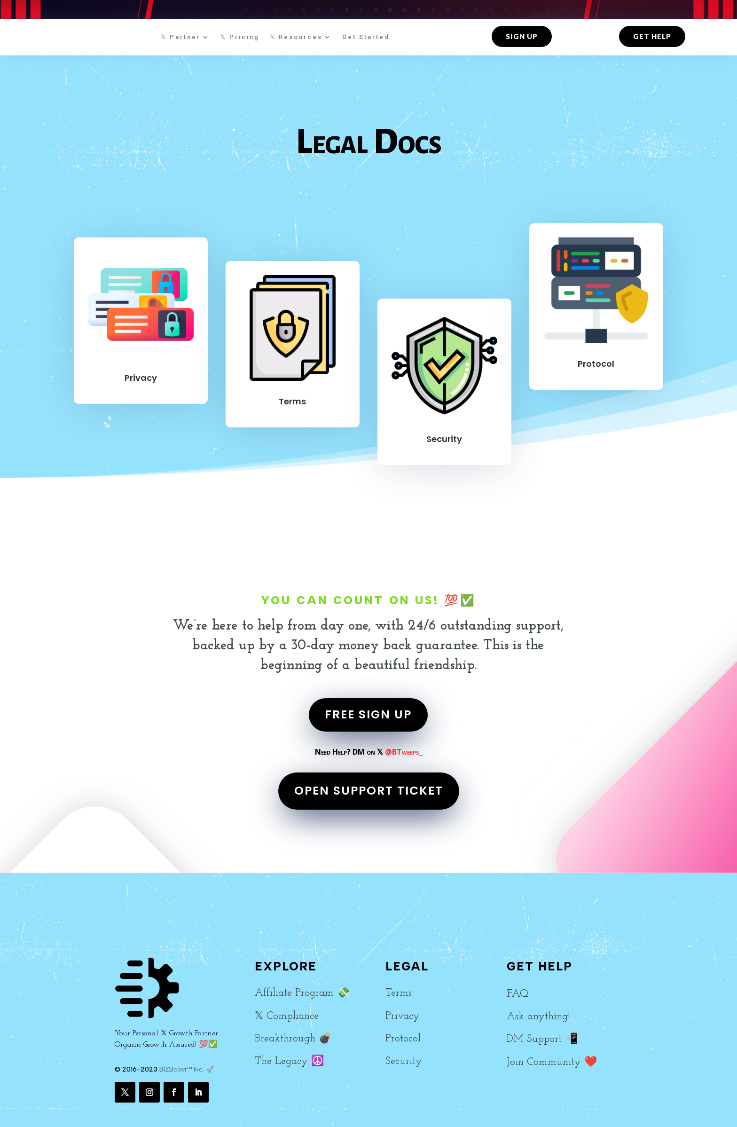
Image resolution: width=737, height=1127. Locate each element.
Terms (292, 401)
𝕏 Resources (296, 36)
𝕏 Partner (181, 36)
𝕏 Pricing (239, 36)
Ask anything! (538, 1016)
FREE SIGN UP (368, 714)
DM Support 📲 (542, 1039)
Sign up (522, 36)
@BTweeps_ (404, 752)
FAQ (517, 994)
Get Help (652, 36)
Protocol (596, 364)
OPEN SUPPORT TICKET (368, 790)
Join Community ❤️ (552, 1062)
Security (444, 439)
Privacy (141, 378)
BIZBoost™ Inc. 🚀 (186, 1069)
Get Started (366, 36)
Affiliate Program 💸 (302, 993)
